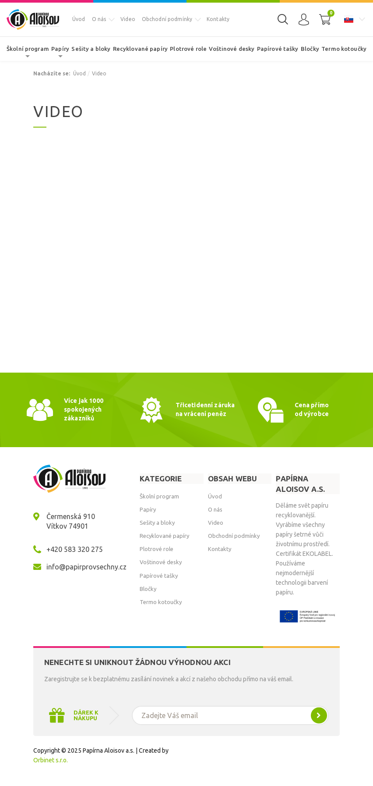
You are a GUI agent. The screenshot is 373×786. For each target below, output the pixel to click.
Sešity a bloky (90, 49)
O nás (99, 19)
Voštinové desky (231, 49)
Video (127, 19)
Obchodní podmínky (167, 19)
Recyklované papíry (140, 49)
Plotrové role (188, 49)
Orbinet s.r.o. (50, 760)
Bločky (310, 49)
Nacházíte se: (51, 73)
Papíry (60, 49)
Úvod (78, 19)
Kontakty (218, 19)
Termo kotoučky (343, 49)
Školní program (28, 49)
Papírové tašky (278, 49)
